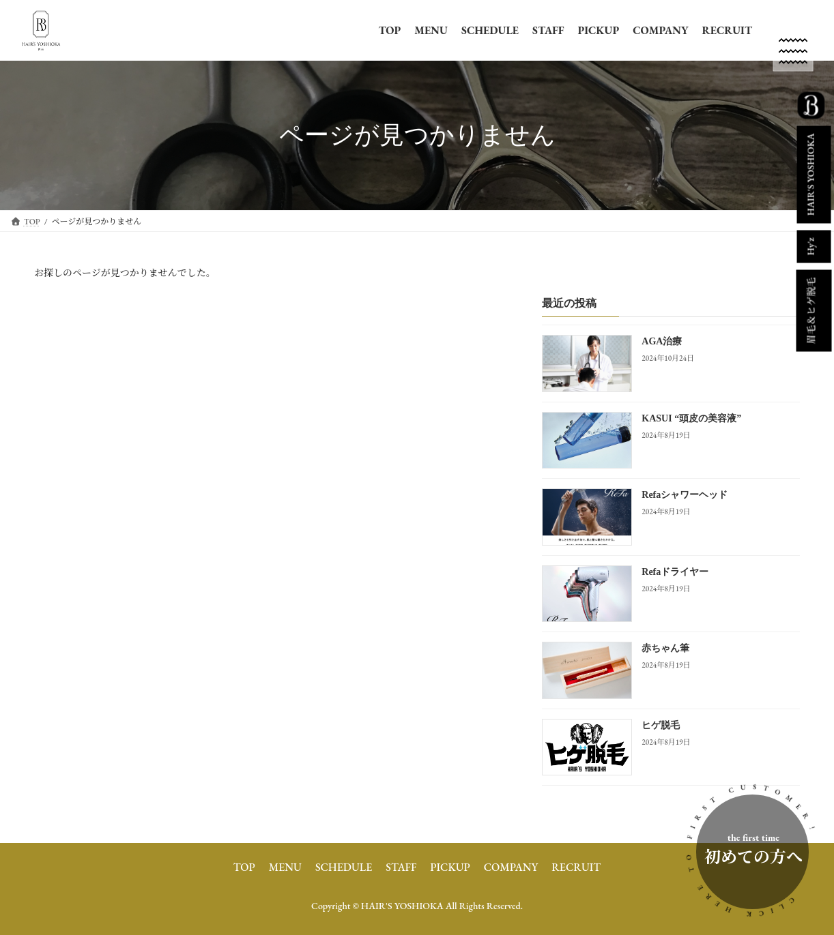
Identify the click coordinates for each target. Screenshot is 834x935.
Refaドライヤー (675, 571)
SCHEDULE (490, 30)
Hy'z (810, 246)
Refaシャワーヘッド (685, 495)
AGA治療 (662, 341)
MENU (431, 30)
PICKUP (598, 30)
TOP (390, 30)
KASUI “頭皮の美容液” (691, 418)
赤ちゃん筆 (665, 648)
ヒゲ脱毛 (661, 724)
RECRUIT (727, 30)
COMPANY (660, 30)
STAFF (548, 30)
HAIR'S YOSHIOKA (810, 174)
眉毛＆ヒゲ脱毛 (811, 311)
